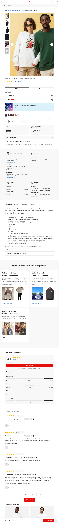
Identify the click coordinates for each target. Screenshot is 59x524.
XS (6, 121)
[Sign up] (55, 2)
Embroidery (42, 89)
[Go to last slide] (12, 44)
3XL (26, 121)
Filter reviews (29, 408)
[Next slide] (51, 44)
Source (32, 204)
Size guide (51, 118)
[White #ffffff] (18, 115)
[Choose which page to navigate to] (29, 494)
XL (19, 121)
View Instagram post (7, 303)
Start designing (48, 520)
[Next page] (37, 494)
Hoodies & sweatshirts (5, 10)
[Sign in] (52, 2)
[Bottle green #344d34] (13, 115)
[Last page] (40, 494)
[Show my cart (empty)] (57, 2)
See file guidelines (10, 162)
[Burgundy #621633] (8, 115)
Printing (17, 89)
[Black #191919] (6, 115)
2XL (23, 121)
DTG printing (11, 95)
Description (9, 204)
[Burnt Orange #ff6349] (16, 115)
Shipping (16, 204)
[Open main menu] (2, 2)
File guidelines (51, 86)
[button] (29, 137)
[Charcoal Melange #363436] (11, 115)
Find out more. (17, 108)
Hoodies (14, 10)
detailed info (9, 146)
